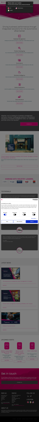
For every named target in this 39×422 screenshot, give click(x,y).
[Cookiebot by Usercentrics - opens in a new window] (33, 199)
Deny (7, 221)
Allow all (31, 221)
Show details (33, 218)
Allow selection (19, 221)
